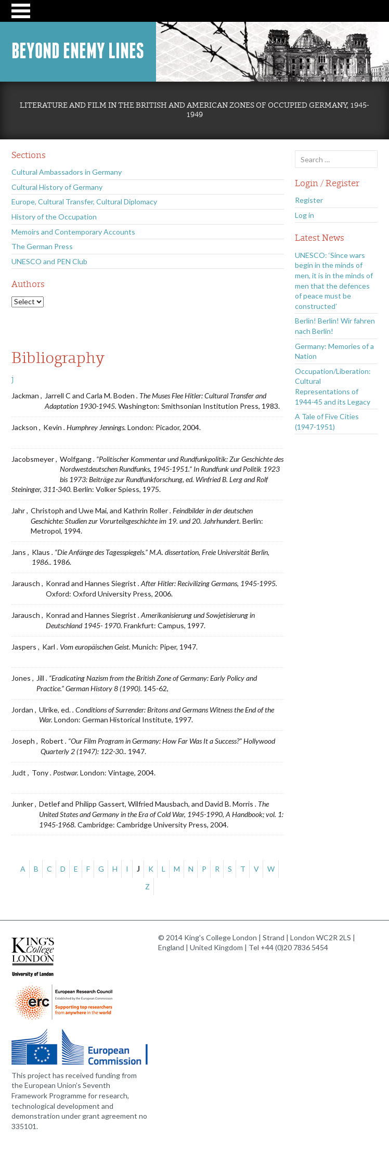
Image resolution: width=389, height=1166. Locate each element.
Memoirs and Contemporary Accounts (73, 231)
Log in (304, 215)
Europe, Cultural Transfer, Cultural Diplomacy (84, 201)
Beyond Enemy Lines (77, 51)
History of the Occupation (54, 216)
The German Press (42, 246)
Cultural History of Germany (56, 187)
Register (309, 200)
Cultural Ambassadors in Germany (66, 171)
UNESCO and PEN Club (49, 261)
